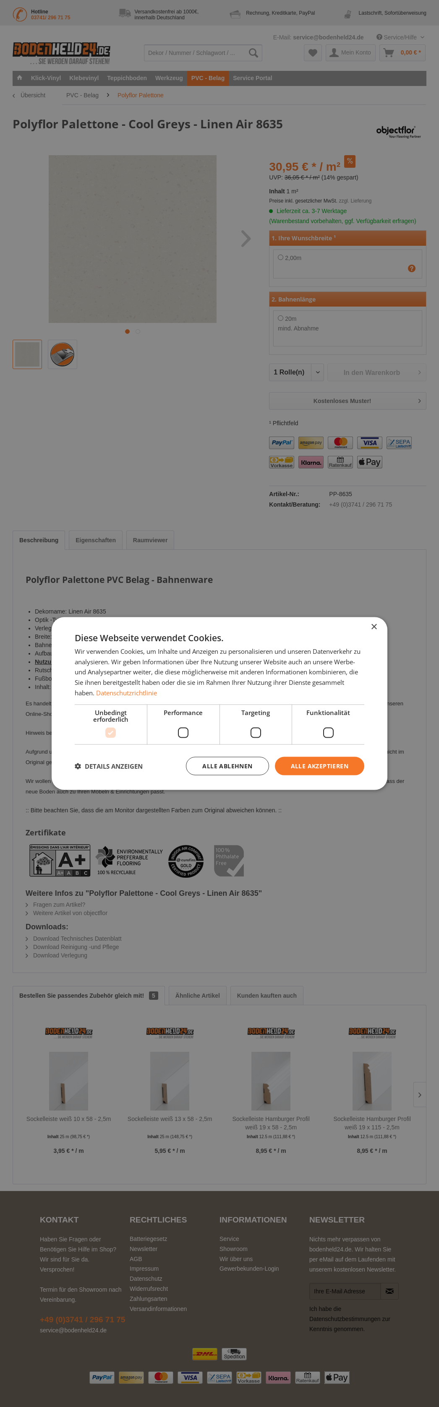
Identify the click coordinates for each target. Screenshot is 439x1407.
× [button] (374, 627)
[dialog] (219, 703)
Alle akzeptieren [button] (319, 766)
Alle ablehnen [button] (227, 766)
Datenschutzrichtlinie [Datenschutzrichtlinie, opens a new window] (126, 692)
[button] (109, 766)
